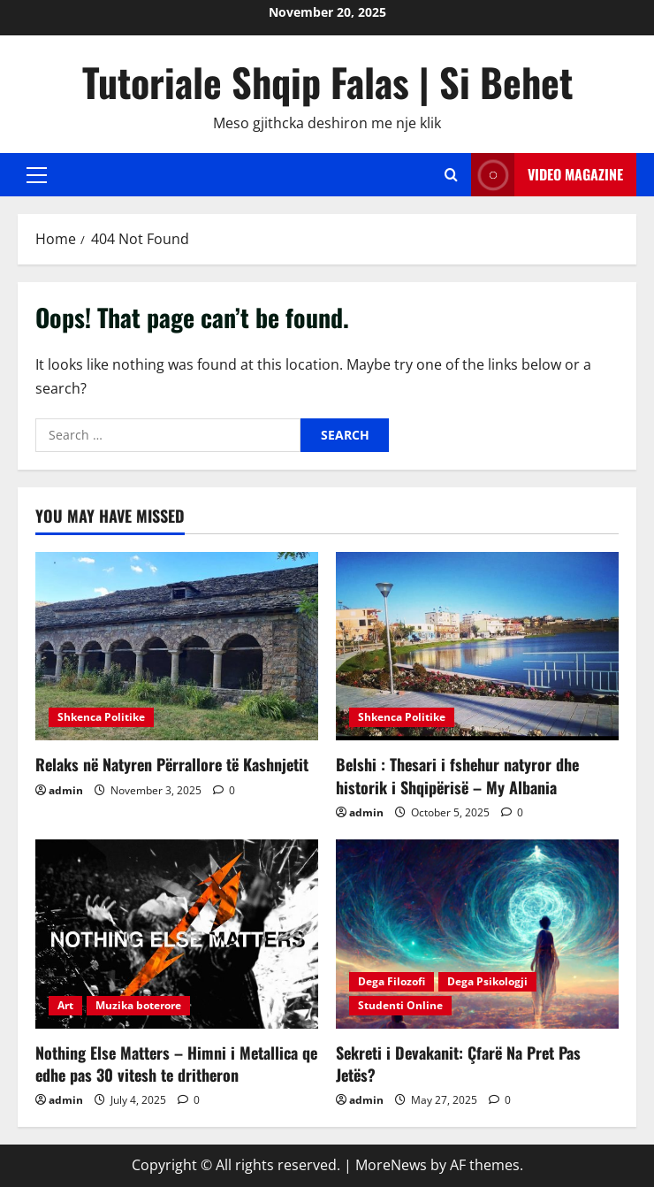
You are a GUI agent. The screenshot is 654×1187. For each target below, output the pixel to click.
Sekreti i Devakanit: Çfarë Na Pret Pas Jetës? (458, 1063)
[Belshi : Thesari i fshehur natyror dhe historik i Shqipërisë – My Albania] (477, 646)
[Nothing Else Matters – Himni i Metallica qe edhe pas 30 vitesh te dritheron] (176, 933)
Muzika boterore (138, 1005)
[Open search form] (451, 174)
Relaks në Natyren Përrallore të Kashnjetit (171, 764)
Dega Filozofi (391, 981)
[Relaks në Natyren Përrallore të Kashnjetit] (176, 646)
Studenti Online (400, 1005)
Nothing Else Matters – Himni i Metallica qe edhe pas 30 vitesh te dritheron (176, 1063)
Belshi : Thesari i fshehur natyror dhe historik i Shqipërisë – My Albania (457, 775)
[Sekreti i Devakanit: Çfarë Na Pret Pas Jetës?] (477, 933)
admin (66, 790)
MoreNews (391, 1165)
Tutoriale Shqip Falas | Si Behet (327, 82)
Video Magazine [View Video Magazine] (547, 174)
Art (65, 1005)
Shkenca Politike (101, 716)
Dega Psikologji (487, 981)
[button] (37, 175)
